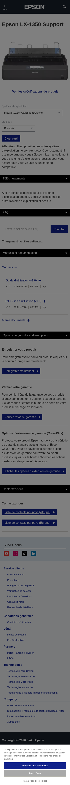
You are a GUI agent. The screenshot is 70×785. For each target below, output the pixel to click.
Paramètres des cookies (35, 781)
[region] (35, 764)
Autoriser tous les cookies (35, 765)
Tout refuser (35, 773)
